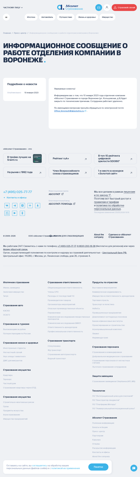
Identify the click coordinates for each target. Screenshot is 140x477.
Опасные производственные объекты (66, 308)
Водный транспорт (57, 358)
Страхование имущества (17, 370)
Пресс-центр (98, 431)
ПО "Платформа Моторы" (104, 404)
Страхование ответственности (64, 282)
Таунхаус (7, 379)
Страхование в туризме (16, 324)
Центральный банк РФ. (114, 252)
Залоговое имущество (13, 292)
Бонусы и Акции (100, 427)
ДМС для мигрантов (12, 360)
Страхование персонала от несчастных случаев (111, 361)
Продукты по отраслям (105, 282)
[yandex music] (37, 205)
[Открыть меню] (133, 468)
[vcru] (7, 213)
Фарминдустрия (100, 337)
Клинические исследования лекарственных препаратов (69, 318)
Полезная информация (103, 423)
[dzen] (30, 205)
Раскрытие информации (104, 448)
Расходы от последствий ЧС (61, 296)
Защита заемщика (102, 376)
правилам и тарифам (106, 202)
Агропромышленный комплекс (107, 329)
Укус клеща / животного (14, 356)
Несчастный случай (12, 352)
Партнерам (97, 435)
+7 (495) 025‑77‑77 (66, 246)
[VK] (7, 205)
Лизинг (95, 333)
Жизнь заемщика (11, 287)
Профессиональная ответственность (65, 331)
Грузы (6, 406)
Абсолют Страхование (104, 417)
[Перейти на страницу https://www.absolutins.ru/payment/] (98, 7)
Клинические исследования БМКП (64, 323)
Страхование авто (13, 305)
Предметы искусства (13, 410)
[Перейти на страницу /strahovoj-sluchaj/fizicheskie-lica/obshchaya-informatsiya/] (124, 7)
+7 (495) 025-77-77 (17, 192)
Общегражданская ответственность (65, 287)
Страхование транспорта (61, 340)
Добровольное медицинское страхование (112, 356)
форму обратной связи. (15, 249)
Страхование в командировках (107, 352)
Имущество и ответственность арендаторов (113, 296)
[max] (22, 205)
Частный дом (9, 383)
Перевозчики (54, 313)
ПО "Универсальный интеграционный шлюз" (113, 408)
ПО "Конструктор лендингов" (106, 400)
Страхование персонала (105, 346)
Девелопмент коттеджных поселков (109, 317)
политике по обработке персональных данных (109, 207)
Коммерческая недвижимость (106, 292)
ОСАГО (6, 315)
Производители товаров (59, 300)
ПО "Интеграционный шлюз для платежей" (112, 396)
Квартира (7, 375)
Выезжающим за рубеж (14, 329)
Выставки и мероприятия (104, 287)
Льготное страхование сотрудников (109, 367)
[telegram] (14, 205)
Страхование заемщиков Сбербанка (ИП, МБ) (113, 381)
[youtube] (14, 213)
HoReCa (96, 308)
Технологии (98, 390)
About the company (99, 235)
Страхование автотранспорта (62, 354)
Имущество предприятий (15, 419)
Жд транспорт (54, 350)
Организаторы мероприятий (61, 304)
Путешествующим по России (17, 333)
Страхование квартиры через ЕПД (19, 387)
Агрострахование (11, 414)
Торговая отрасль (100, 300)
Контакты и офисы (15, 197)
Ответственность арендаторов (62, 327)
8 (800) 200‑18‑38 (86, 246)
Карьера (96, 440)
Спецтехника (54, 346)
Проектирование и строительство (108, 325)
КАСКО (6, 310)
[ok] (22, 213)
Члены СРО (53, 292)
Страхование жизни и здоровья (20, 342)
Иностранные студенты (14, 348)
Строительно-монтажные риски (18, 402)
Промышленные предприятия (106, 313)
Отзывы (96, 444)
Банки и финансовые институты (107, 321)
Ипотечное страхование (16, 282)
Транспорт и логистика (103, 304)
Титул (5, 296)
